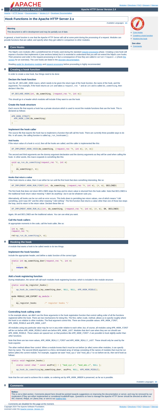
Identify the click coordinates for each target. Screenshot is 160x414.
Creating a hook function (143, 36)
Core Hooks (138, 32)
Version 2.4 (44, 13)
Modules (122, 5)
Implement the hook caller (22, 129)
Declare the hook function (22, 79)
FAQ (139, 5)
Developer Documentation (61, 13)
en (126, 23)
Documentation (31, 13)
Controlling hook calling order (24, 312)
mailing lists (61, 398)
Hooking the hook (140, 39)
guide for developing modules (29, 64)
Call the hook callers (19, 220)
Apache (7, 13)
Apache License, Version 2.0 (31, 409)
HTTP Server (18, 13)
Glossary (146, 5)
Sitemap (154, 5)
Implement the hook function (23, 252)
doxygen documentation (68, 60)
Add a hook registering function (25, 276)
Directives (132, 5)
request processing (90, 52)
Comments (137, 46)
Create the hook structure (22, 105)
